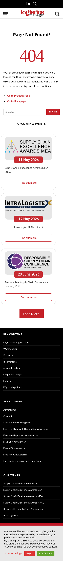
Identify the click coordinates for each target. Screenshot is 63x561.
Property (8, 355)
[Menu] (5, 13)
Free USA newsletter (14, 441)
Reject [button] (29, 553)
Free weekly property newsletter (20, 435)
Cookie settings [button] (13, 553)
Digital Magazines (12, 387)
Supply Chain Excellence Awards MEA (23, 496)
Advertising (9, 409)
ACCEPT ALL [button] (45, 553)
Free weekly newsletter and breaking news (25, 428)
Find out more (28, 182)
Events (7, 380)
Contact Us (9, 416)
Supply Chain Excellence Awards (20, 483)
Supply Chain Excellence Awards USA (23, 489)
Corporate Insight (12, 374)
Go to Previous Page (18, 95)
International (10, 361)
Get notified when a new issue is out (22, 460)
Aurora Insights (11, 368)
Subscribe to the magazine (17, 422)
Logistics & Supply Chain (16, 342)
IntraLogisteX (10, 515)
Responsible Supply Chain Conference (23, 509)
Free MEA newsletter (14, 448)
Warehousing (10, 348)
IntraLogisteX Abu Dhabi (28, 226)
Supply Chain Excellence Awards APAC (23, 502)
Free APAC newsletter (15, 454)
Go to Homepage (16, 101)
